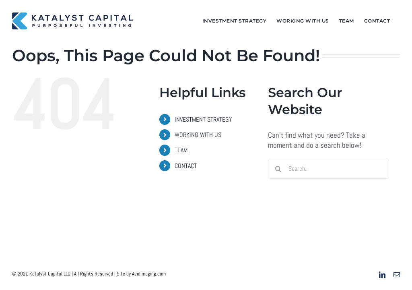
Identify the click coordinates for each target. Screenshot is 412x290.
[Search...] (328, 169)
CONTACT (186, 166)
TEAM (181, 150)
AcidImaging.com (149, 273)
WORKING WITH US (198, 134)
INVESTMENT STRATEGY (203, 119)
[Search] (278, 169)
